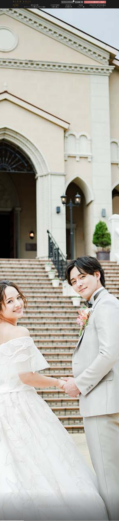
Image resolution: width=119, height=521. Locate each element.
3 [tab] (59, 520)
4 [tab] (83, 520)
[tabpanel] (59, 264)
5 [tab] (107, 520)
